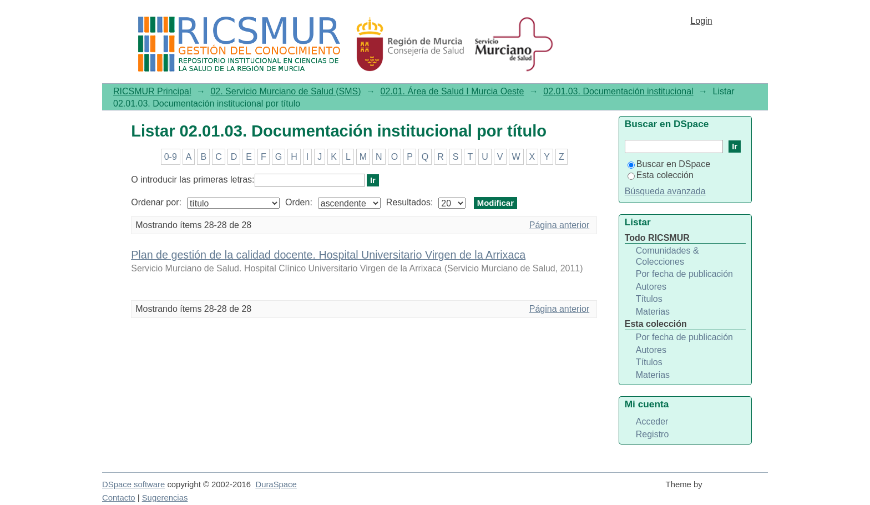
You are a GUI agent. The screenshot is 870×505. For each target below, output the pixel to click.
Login (701, 21)
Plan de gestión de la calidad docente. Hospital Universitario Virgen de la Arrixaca (328, 255)
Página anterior (559, 225)
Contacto (118, 497)
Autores (651, 286)
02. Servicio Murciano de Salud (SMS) (285, 91)
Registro (652, 434)
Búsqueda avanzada (665, 191)
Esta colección (661, 175)
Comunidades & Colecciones (667, 256)
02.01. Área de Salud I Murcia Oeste (452, 91)
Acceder (652, 421)
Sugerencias (165, 497)
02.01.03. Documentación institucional (618, 91)
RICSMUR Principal (152, 91)
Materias (653, 311)
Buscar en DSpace (669, 164)
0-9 (170, 156)
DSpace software (133, 484)
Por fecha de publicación (684, 274)
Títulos (649, 299)
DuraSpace (275, 484)
